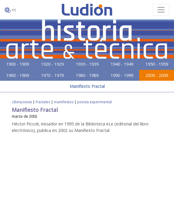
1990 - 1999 (122, 75)
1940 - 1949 (122, 64)
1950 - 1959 (156, 64)
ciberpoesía (22, 101)
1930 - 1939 (87, 64)
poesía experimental (94, 101)
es (10, 10)
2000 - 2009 (156, 75)
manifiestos (63, 101)
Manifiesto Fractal (87, 86)
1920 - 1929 (52, 64)
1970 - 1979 (52, 75)
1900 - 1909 (17, 64)
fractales (43, 101)
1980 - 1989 (87, 75)
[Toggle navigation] (161, 10)
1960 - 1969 (17, 75)
